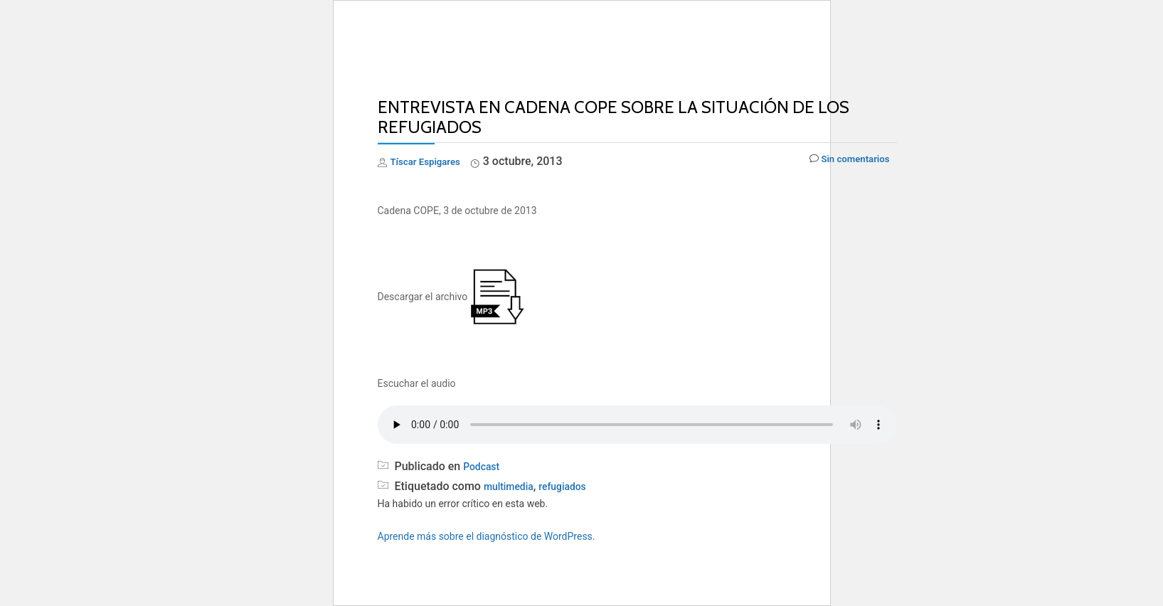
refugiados (573, 486)
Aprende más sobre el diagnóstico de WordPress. (486, 536)
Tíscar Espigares (433, 161)
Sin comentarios (841, 161)
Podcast (484, 466)
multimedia (512, 486)
